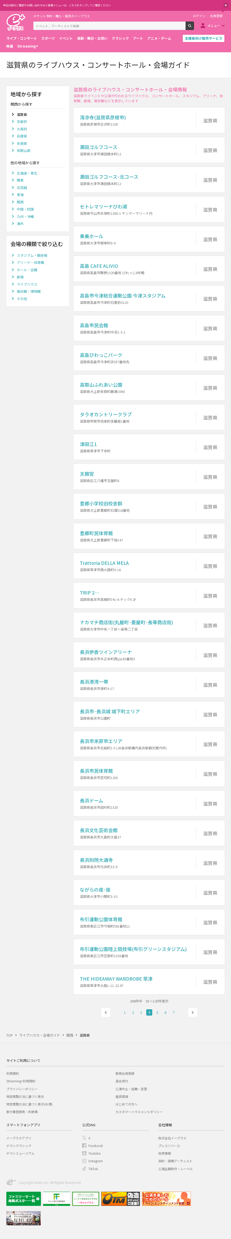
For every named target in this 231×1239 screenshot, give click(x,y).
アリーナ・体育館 (30, 262)
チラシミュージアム (20, 1153)
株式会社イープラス (172, 1138)
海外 (20, 223)
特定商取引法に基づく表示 (25, 1096)
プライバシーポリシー (22, 1089)
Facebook (95, 1145)
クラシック (120, 38)
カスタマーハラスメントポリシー (139, 1111)
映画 (9, 46)
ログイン (199, 16)
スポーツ (48, 38)
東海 (20, 194)
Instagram (95, 1161)
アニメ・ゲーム (159, 38)
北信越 (22, 187)
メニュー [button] (213, 25)
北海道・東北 (27, 173)
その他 (22, 298)
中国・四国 (25, 209)
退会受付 (122, 1081)
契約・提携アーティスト (175, 1161)
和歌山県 (23, 150)
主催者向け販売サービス (203, 38)
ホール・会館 (27, 269)
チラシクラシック (19, 1145)
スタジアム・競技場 (32, 255)
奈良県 (22, 143)
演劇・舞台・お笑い (92, 38)
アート (138, 38)
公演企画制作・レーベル (175, 1168)
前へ (105, 1012)
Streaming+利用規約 (20, 1081)
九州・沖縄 (25, 216)
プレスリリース (169, 1145)
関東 (20, 180)
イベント (66, 38)
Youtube (94, 1153)
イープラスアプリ (18, 1138)
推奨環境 (122, 1096)
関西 (20, 201)
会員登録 (216, 16)
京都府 (22, 121)
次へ (192, 1012)
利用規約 (12, 1073)
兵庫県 (22, 136)
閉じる (226, 5)
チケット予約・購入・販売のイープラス (61, 16)
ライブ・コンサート (21, 38)
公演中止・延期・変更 (131, 1089)
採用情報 (164, 1153)
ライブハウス (27, 284)
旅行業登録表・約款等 (22, 1111)
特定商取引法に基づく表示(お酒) (29, 1104)
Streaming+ (27, 46)
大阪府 (22, 128)
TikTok (93, 1168)
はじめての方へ (127, 1104)
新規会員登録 (125, 1073)
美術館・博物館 (29, 291)
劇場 (20, 276)
